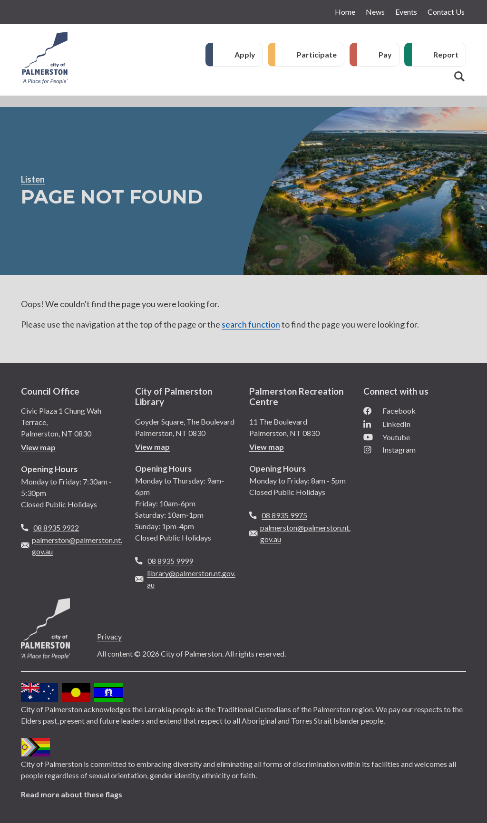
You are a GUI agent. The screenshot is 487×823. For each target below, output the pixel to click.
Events (406, 11)
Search (459, 76)
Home (345, 11)
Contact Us (446, 11)
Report (445, 54)
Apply (244, 54)
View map (38, 447)
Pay (385, 54)
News (375, 11)
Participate (317, 54)
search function (251, 324)
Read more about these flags (71, 794)
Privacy (109, 636)
